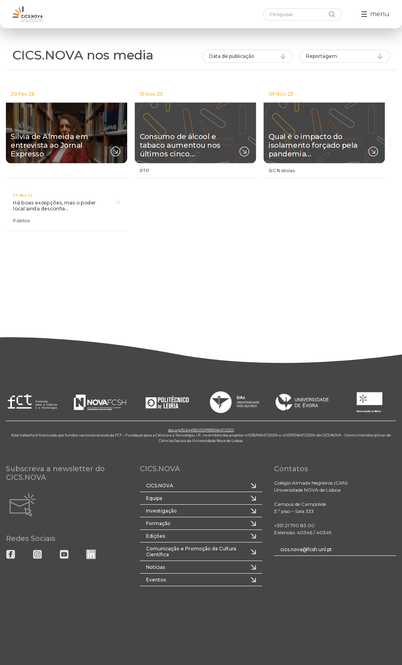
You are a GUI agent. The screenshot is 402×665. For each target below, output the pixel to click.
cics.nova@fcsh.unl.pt (306, 549)
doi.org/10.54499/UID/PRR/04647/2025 (201, 430)
